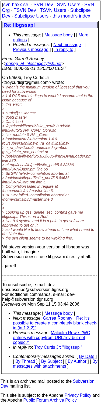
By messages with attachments (55, 363)
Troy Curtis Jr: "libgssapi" (58, 347)
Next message (67, 44)
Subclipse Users (31, 16)
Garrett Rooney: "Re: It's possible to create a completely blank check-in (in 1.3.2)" (55, 323)
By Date (86, 356)
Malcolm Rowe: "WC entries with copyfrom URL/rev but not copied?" (51, 337)
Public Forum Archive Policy (49, 400)
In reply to (63, 49)
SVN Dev (43, 4)
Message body (58, 35)
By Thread (25, 361)
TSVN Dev (25, 10)
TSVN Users (53, 10)
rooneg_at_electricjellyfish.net (33, 63)
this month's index (71, 16)
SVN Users (68, 4)
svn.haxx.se (15, 4)
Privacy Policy (77, 395)
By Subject (51, 361)
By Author (77, 361)
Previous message (30, 49)
